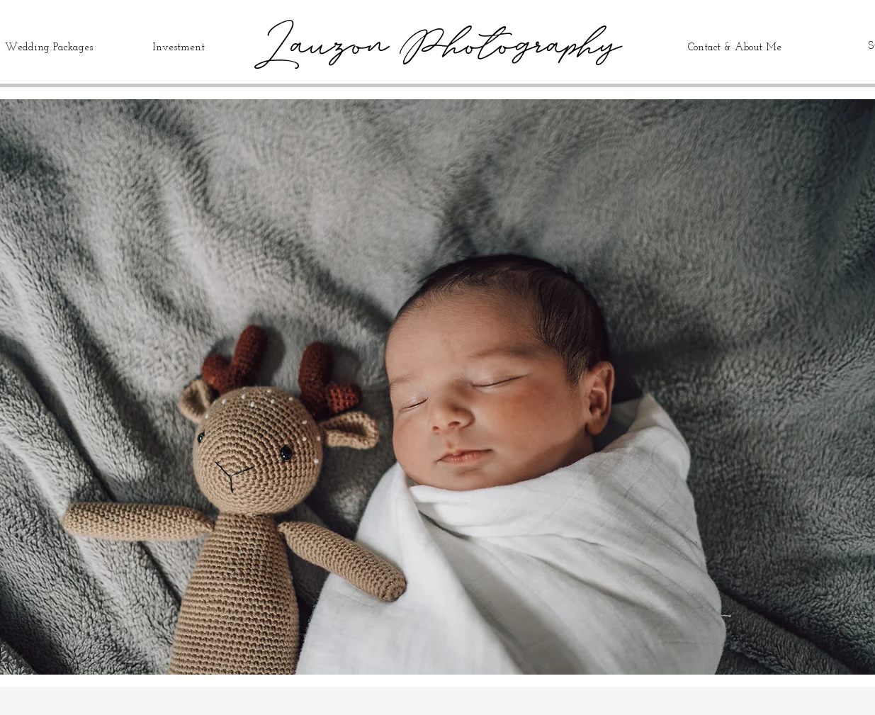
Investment (178, 48)
